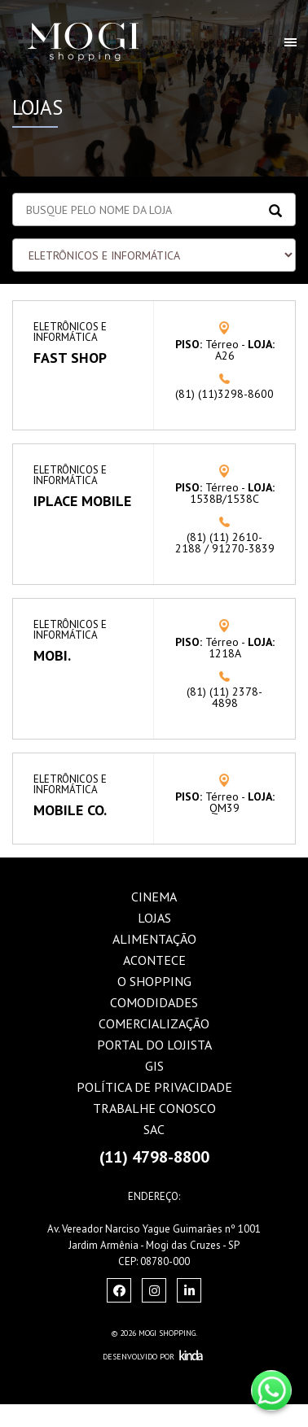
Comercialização (154, 1023)
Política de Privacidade (154, 1087)
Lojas (154, 918)
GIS (154, 1066)
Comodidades (154, 1002)
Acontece (154, 960)
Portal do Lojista (154, 1044)
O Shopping (154, 981)
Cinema (154, 896)
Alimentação (154, 939)
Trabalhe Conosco (154, 1108)
